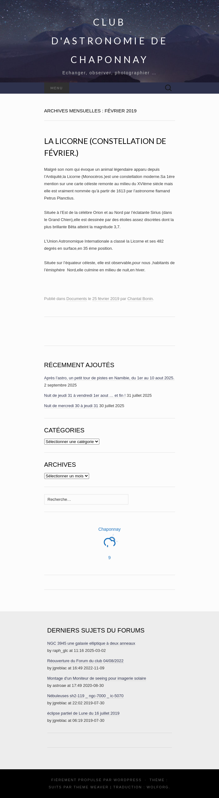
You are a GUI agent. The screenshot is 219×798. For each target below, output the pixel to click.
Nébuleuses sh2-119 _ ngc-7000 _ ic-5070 (85, 695)
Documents (76, 298)
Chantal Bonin (140, 298)
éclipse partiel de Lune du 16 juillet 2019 (83, 713)
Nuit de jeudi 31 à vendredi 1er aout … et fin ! (85, 395)
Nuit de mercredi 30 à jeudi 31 (71, 405)
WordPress (128, 780)
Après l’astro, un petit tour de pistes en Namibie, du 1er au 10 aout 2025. (109, 378)
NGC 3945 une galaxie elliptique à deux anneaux (91, 643)
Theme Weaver (91, 787)
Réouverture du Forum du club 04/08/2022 (85, 660)
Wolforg (158, 787)
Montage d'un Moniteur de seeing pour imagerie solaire (96, 678)
